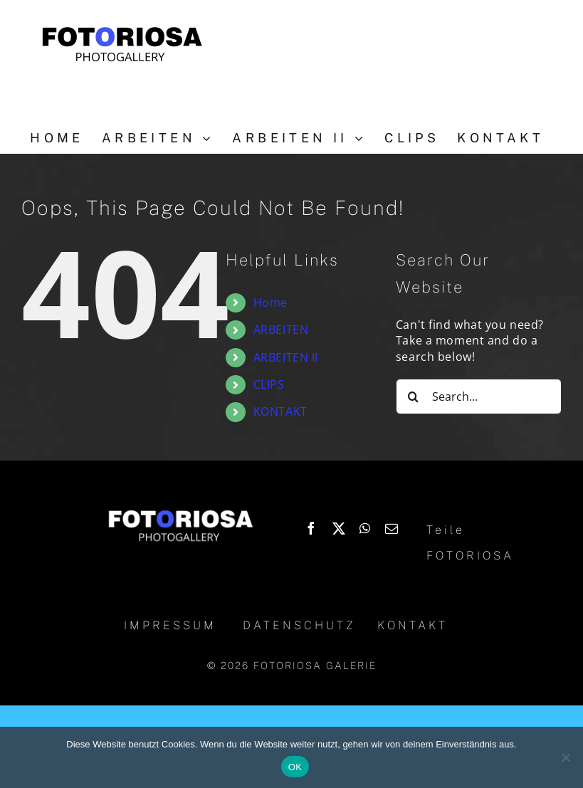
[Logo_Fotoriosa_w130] (180, 512)
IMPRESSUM (170, 625)
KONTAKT (280, 411)
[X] (339, 528)
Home (270, 302)
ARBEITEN (280, 329)
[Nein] (565, 757)
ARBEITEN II (285, 357)
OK (295, 767)
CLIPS (269, 384)
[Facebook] (311, 528)
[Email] (392, 528)
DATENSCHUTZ (299, 625)
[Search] (413, 396)
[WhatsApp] (365, 528)
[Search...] (479, 396)
